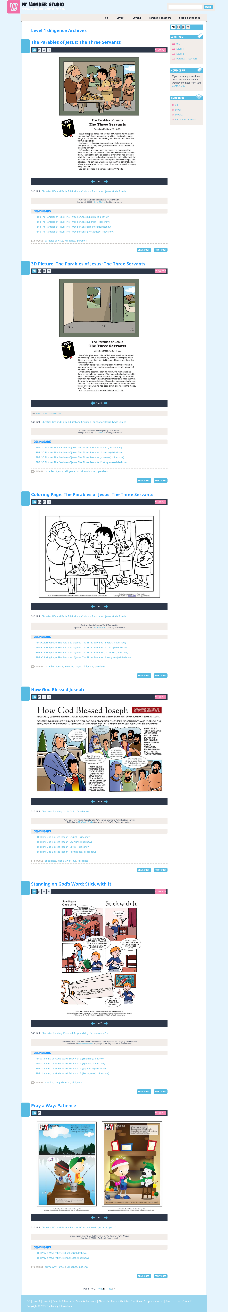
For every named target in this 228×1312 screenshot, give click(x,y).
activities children (86, 471)
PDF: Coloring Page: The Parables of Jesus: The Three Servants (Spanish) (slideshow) (81, 647)
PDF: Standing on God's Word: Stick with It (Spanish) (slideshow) (70, 1063)
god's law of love (67, 860)
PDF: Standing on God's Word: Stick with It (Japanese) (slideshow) (71, 1068)
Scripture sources (154, 1301)
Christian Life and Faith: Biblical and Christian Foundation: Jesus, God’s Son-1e (84, 191)
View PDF (160, 49)
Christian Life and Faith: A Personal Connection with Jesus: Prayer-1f (78, 1227)
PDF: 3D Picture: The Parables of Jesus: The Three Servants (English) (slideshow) (79, 447)
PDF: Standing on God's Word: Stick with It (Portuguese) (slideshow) (72, 1073)
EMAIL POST (144, 250)
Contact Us (188, 1301)
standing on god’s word (57, 1082)
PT (49, 49)
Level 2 (137, 17)
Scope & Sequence (189, 17)
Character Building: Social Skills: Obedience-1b (67, 811)
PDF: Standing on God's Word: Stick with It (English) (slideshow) (70, 1058)
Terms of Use (173, 1301)
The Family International (60, 1306)
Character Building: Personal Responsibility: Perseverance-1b (75, 1033)
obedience (50, 860)
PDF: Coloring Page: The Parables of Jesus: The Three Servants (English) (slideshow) (81, 642)
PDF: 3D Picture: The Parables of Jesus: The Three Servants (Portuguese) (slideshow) (81, 462)
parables (82, 240)
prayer (61, 1266)
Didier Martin (99, 202)
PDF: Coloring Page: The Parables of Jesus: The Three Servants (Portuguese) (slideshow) (83, 657)
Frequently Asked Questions (126, 1301)
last (111, 1288)
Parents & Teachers (160, 17)
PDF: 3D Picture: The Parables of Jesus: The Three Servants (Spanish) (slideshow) (79, 452)
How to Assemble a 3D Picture (48, 413)
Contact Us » (179, 85)
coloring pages (73, 666)
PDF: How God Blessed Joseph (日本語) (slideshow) (63, 846)
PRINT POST (160, 250)
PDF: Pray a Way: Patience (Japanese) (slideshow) (62, 1257)
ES (44, 49)
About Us (104, 1301)
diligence (70, 240)
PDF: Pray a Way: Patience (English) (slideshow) (61, 1253)
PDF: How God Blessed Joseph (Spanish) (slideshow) (64, 841)
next (102, 1288)
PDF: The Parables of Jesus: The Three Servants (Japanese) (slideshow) (73, 226)
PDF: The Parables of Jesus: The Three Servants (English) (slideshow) (72, 216)
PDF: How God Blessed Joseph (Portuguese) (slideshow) (66, 851)
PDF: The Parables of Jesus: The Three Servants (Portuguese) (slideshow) (75, 231)
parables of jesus (54, 240)
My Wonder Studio (85, 822)
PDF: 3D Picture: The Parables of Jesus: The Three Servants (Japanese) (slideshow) (80, 457)
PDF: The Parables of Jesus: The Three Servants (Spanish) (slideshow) (73, 221)
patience (84, 1266)
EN (34, 49)
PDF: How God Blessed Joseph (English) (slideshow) (63, 837)
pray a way (50, 1266)
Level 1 (121, 17)
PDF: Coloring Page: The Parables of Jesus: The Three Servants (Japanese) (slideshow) (82, 652)
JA (39, 49)
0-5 (106, 17)
